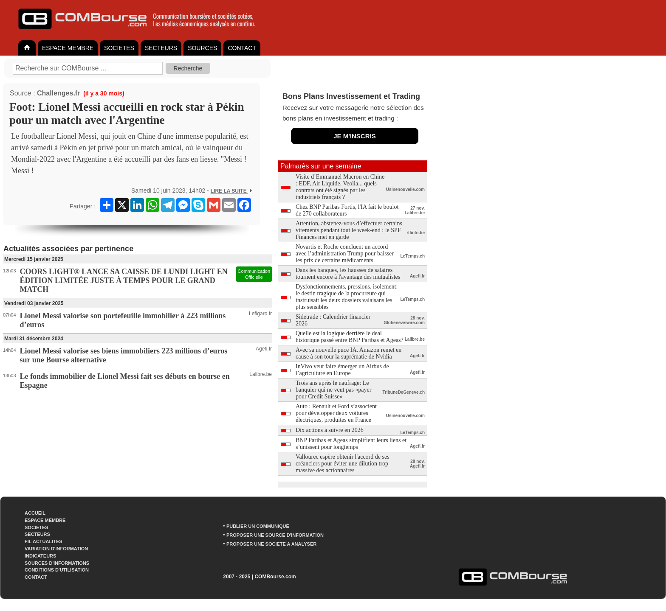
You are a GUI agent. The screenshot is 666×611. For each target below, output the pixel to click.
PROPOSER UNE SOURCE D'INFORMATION (275, 535)
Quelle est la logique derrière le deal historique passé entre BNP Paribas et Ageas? (350, 336)
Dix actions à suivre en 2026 (330, 430)
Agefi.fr (264, 349)
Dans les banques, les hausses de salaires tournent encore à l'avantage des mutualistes (348, 273)
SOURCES (202, 48)
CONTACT (242, 48)
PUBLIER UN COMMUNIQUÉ (257, 526)
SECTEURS (161, 48)
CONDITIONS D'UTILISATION (57, 569)
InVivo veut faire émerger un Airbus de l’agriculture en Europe (342, 369)
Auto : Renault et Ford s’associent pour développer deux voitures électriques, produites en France (336, 413)
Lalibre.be (260, 374)
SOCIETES (119, 48)
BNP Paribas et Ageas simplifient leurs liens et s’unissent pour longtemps (351, 443)
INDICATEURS (40, 555)
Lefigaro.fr (260, 314)
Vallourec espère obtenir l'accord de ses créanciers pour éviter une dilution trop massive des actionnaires (342, 464)
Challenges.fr (58, 93)
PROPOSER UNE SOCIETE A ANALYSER (271, 544)
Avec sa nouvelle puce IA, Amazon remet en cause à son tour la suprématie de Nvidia (348, 353)
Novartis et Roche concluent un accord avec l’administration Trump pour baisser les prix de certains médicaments (345, 253)
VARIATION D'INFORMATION (56, 548)
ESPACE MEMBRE (67, 48)
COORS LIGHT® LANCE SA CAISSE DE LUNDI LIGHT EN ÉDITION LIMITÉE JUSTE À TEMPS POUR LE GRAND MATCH (124, 280)
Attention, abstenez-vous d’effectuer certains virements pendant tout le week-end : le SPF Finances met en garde (349, 230)
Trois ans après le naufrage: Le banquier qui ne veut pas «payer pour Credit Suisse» (333, 390)
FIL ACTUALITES (43, 541)
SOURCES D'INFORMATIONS (57, 563)
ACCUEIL (35, 513)
